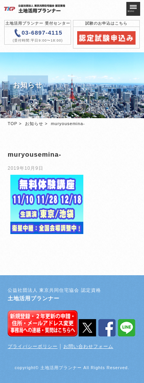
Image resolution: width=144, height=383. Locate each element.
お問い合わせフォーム (88, 346)
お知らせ (34, 123)
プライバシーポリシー (33, 346)
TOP (12, 123)
